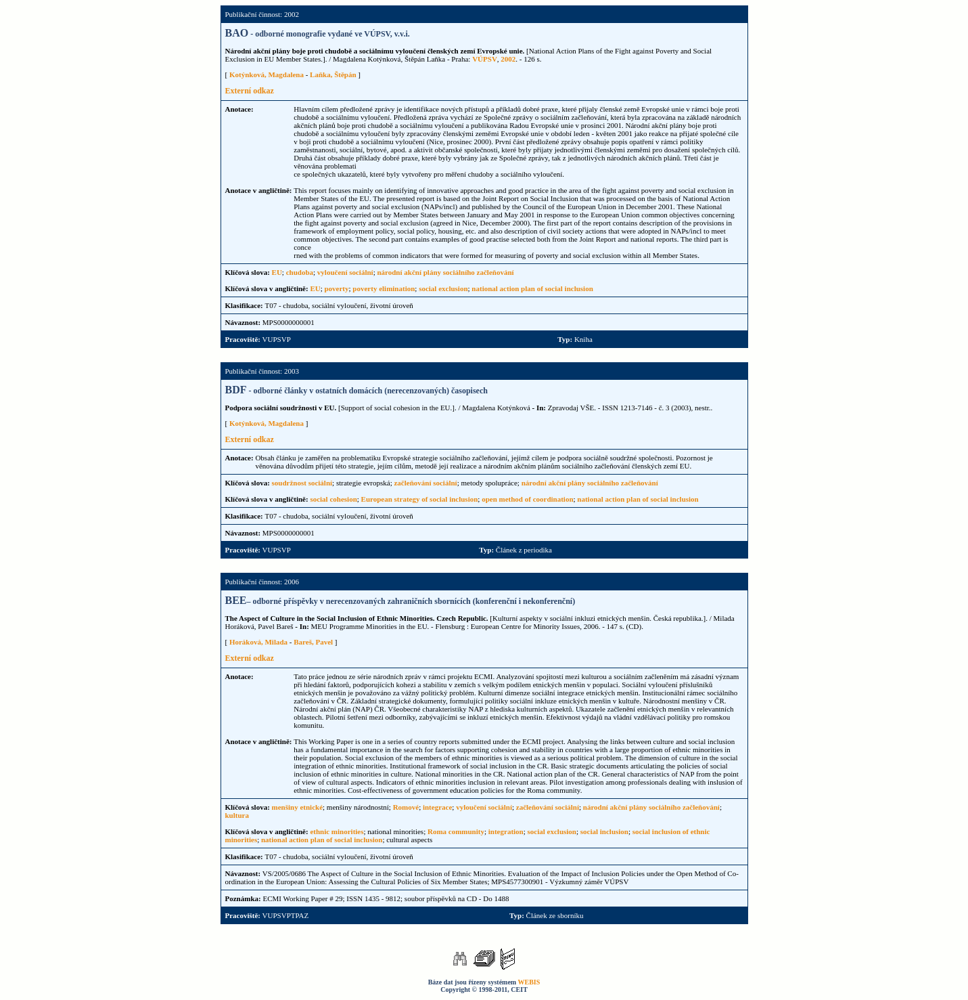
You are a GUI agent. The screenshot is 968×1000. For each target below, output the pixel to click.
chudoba (299, 272)
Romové (406, 807)
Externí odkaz (249, 90)
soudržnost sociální (302, 483)
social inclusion (604, 831)
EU (277, 272)
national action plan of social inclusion (532, 288)
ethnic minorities (336, 831)
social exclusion (443, 288)
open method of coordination (527, 499)
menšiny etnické (297, 807)
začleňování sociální (425, 483)
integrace (437, 807)
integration (506, 831)
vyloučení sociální (345, 272)
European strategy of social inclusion (419, 499)
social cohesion (333, 499)
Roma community (456, 831)
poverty (336, 288)
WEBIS (529, 982)
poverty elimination (383, 288)
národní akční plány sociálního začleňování (445, 272)
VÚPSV (484, 59)
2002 (508, 59)
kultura (237, 815)
